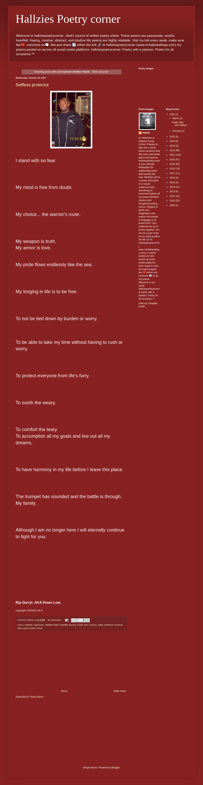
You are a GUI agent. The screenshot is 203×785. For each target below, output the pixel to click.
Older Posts (120, 691)
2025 (172, 136)
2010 (172, 200)
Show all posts (100, 71)
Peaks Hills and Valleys (179, 124)
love (86, 625)
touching (118, 625)
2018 (172, 168)
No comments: (55, 620)
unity (19, 628)
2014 (172, 187)
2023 (172, 146)
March (176, 118)
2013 (172, 191)
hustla (80, 625)
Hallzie (146, 132)
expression (39, 625)
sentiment (108, 625)
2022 (172, 150)
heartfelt (64, 625)
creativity (29, 625)
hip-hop (72, 625)
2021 (172, 155)
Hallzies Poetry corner (68, 18)
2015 (172, 182)
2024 (172, 141)
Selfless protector (32, 84)
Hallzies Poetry (52, 625)
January (176, 130)
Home (64, 691)
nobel (100, 625)
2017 (172, 173)
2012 (172, 196)
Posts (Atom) (36, 696)
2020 (172, 159)
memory (93, 625)
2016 (172, 177)
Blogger (115, 767)
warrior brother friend (32, 628)
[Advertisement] (71, 660)
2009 (172, 205)
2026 (172, 114)
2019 (172, 164)
